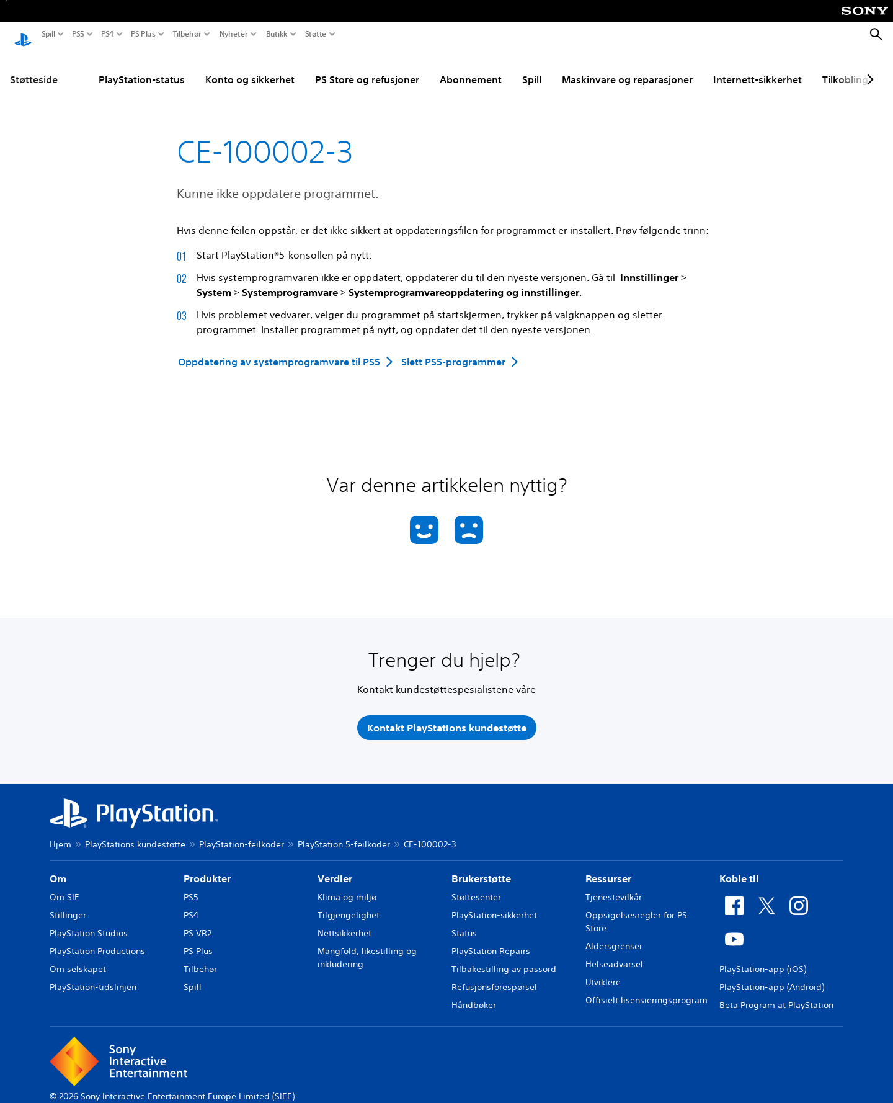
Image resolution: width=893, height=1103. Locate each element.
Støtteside (34, 67)
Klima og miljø (347, 885)
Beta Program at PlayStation (776, 993)
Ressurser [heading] (608, 866)
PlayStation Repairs (490, 939)
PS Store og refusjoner (367, 67)
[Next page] (868, 67)
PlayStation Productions (97, 939)
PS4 (107, 34)
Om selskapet (78, 957)
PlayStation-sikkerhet (494, 903)
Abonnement (471, 67)
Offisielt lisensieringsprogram (646, 988)
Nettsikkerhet (344, 921)
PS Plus (143, 34)
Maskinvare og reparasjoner (627, 67)
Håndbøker (473, 993)
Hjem (60, 832)
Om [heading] (58, 866)
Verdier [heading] (335, 866)
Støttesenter (476, 885)
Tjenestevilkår (613, 885)
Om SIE (64, 885)
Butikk (277, 34)
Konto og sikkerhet (250, 67)
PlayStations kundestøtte (135, 832)
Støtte (316, 34)
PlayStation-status (142, 67)
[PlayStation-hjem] (22, 35)
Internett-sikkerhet (757, 67)
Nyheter (234, 34)
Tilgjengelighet (349, 903)
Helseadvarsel (614, 952)
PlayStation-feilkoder (241, 832)
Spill (48, 34)
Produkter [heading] (207, 866)
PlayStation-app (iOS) (762, 957)
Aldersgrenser (613, 934)
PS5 (78, 34)
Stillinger (68, 903)
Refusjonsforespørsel (494, 975)
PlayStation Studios (89, 921)
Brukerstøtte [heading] (481, 866)
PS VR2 (197, 921)
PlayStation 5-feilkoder (344, 832)
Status (464, 921)
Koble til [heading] (739, 866)
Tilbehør (187, 34)
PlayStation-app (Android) (771, 975)
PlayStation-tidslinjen (93, 975)
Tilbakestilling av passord (503, 957)
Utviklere (603, 970)
